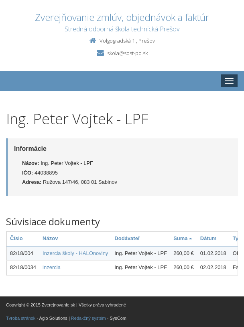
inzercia (52, 267)
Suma (182, 238)
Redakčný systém (88, 318)
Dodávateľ (127, 238)
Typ (237, 238)
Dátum (208, 238)
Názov (50, 238)
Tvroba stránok (20, 318)
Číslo (16, 238)
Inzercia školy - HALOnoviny (75, 253)
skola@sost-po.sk (127, 53)
